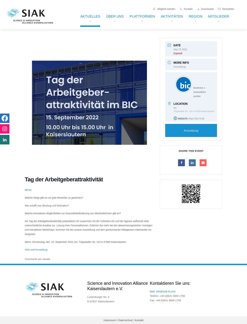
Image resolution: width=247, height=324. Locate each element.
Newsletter (228, 8)
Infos (27, 249)
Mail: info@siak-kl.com (163, 291)
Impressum (110, 320)
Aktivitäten (172, 16)
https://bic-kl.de (196, 118)
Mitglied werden (166, 8)
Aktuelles (90, 16)
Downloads (207, 8)
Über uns (115, 16)
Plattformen (142, 16)
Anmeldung (41, 249)
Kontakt (188, 8)
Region (195, 16)
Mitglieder (218, 16)
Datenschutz (125, 320)
